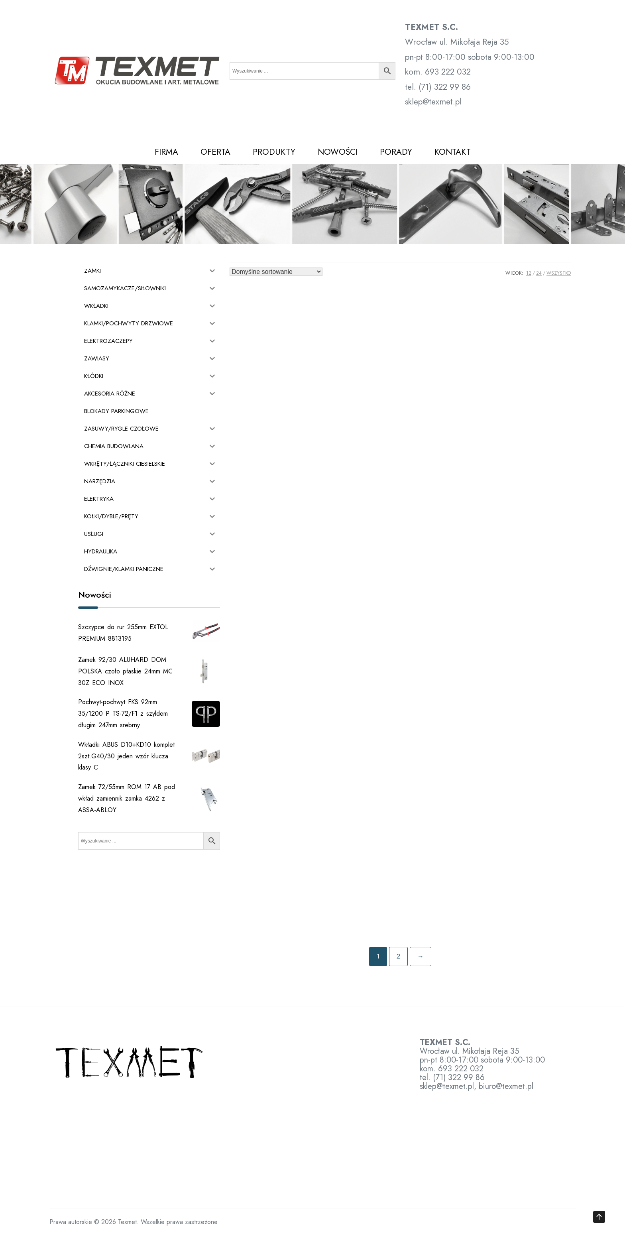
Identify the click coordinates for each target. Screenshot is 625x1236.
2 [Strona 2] (398, 956)
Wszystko (558, 273)
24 (539, 273)
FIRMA (166, 152)
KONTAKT (452, 152)
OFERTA (215, 152)
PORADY (396, 152)
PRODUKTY (274, 152)
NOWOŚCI (338, 152)
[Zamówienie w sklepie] (276, 272)
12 (528, 273)
